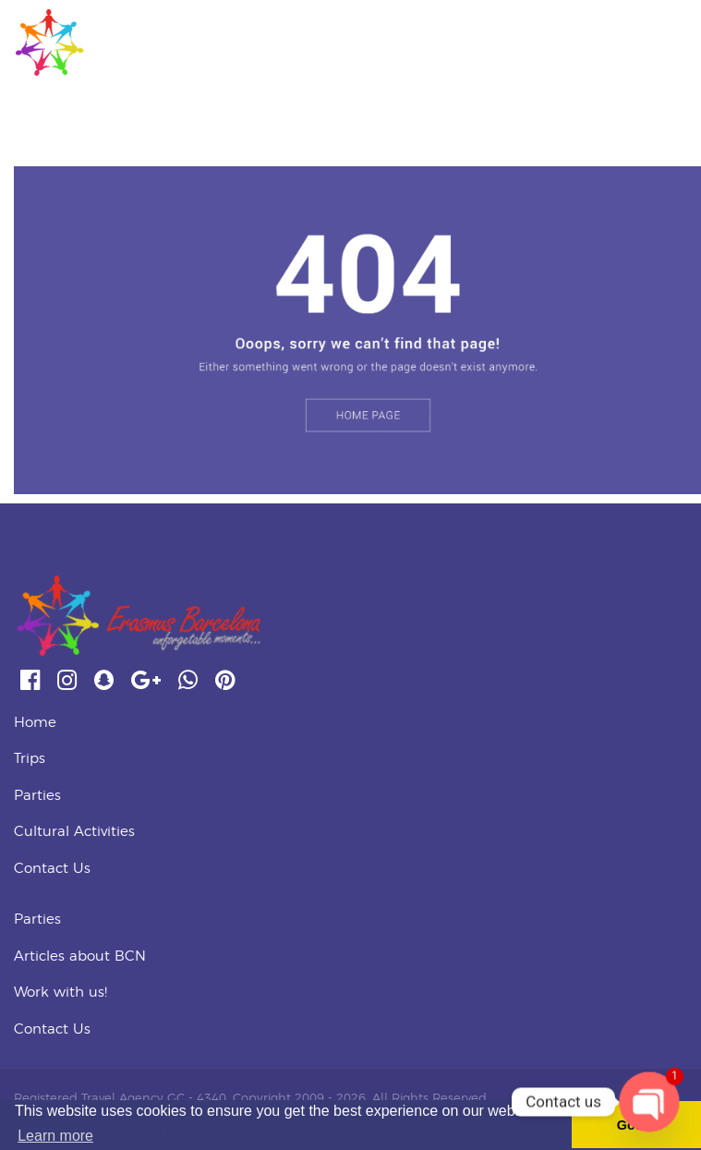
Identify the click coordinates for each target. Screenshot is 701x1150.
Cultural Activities (74, 832)
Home (35, 723)
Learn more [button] (55, 1136)
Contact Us (52, 869)
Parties (37, 796)
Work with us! (60, 992)
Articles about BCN (80, 956)
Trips (29, 759)
